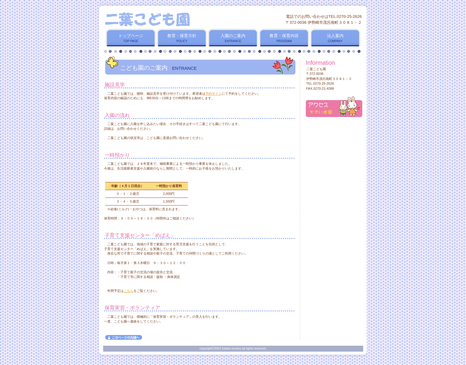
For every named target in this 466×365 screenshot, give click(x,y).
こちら (128, 291)
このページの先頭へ (123, 337)
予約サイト (213, 93)
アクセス (334, 107)
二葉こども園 (176, 19)
